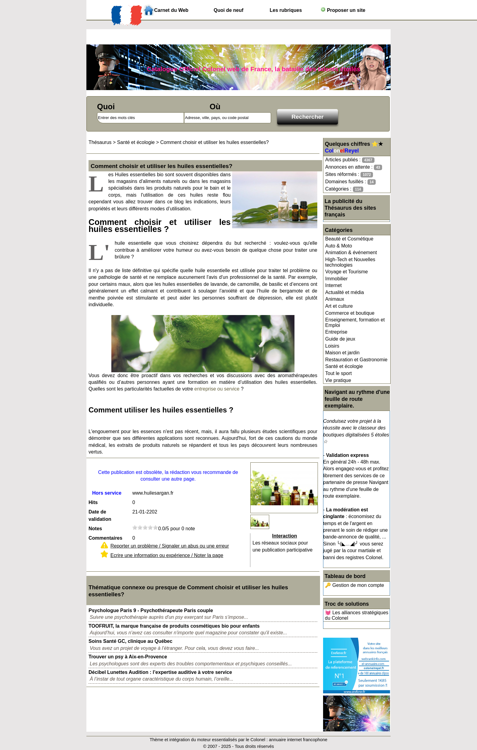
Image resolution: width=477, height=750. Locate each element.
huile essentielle (133, 243)
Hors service (106, 493)
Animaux (334, 299)
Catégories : (344, 189)
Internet (333, 285)
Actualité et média (344, 292)
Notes (95, 528)
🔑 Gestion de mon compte (354, 585)
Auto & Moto (338, 245)
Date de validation (100, 515)
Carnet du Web (171, 10)
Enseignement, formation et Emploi (355, 322)
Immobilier (336, 278)
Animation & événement (351, 252)
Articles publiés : (349, 160)
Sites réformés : (349, 174)
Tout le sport (338, 373)
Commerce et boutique (349, 313)
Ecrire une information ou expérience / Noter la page (166, 555)
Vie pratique (338, 380)
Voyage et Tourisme (346, 271)
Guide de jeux (340, 339)
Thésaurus (100, 142)
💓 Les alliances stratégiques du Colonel (356, 615)
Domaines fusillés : (350, 182)
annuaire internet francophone (298, 739)
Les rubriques (286, 10)
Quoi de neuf (228, 10)
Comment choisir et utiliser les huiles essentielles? (214, 142)
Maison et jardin (342, 352)
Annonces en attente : (353, 167)
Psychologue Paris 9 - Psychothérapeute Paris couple (151, 610)
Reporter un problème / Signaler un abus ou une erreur (169, 545)
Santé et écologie (344, 366)
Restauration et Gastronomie (356, 359)
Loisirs (332, 346)
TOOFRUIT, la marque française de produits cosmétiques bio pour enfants (174, 626)
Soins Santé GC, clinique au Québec (130, 641)
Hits (93, 502)
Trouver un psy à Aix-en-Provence (128, 656)
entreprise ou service (217, 388)
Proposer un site (343, 10)
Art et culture (339, 306)
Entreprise (336, 332)
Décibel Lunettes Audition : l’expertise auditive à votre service (160, 672)
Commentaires (105, 538)
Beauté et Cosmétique (349, 238)
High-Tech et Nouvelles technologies (350, 262)
